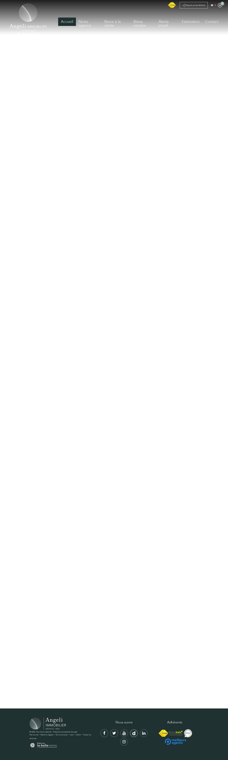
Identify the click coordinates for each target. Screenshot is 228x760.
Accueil (67, 21)
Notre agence (85, 23)
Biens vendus (139, 23)
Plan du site (34, 735)
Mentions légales (47, 735)
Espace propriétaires (193, 5)
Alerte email (164, 23)
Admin (78, 735)
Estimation (191, 21)
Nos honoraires (62, 735)
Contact (211, 21)
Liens (72, 735)
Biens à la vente (112, 23)
